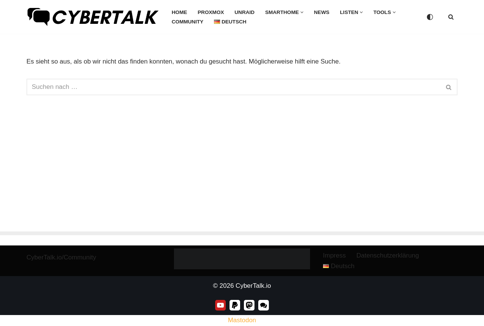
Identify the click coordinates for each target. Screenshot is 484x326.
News (321, 12)
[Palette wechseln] (430, 17)
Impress (334, 255)
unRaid (244, 12)
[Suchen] (451, 17)
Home (179, 12)
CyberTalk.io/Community (61, 257)
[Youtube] (220, 305)
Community (187, 22)
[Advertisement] (242, 175)
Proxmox (211, 12)
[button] (302, 12)
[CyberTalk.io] (92, 17)
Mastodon (242, 320)
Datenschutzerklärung (387, 255)
